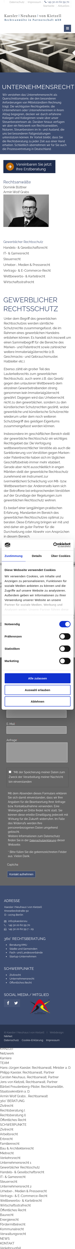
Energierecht (9, 1219)
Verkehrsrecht (10, 1158)
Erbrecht (6, 1139)
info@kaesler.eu (17, 921)
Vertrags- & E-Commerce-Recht (27, 270)
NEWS (5, 1238)
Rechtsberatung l (12, 1110)
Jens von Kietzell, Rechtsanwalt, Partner (29, 1082)
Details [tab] (37, 556)
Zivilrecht (15, 974)
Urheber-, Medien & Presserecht (26, 265)
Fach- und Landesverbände (26, 952)
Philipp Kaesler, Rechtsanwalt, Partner (27, 1072)
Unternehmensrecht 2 (15, 1186)
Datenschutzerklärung (42, 840)
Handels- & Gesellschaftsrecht (25, 247)
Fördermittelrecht (12, 1224)
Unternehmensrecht (21, 978)
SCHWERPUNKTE (13, 1125)
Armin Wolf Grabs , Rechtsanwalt (24, 1096)
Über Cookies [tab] (60, 556)
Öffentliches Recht (20, 982)
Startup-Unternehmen (22, 956)
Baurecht (6, 1215)
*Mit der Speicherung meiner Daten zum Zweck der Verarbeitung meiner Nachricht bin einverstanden (37, 776)
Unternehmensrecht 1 (15, 1163)
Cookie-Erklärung (32, 1040)
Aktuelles (63, 6)
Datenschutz (16, 2)
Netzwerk (7, 1053)
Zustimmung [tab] (14, 556)
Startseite (48, 6)
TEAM (4, 1063)
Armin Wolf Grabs (16, 192)
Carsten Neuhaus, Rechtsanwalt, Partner (29, 1077)
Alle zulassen (37, 678)
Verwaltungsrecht (13, 1234)
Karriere (5, 1058)
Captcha (13, 864)
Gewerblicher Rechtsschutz (23, 242)
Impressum (34, 2)
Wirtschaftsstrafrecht (18, 282)
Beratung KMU (18, 944)
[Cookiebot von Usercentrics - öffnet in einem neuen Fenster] (53, 544)
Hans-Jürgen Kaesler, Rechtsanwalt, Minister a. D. (35, 1068)
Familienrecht (9, 1144)
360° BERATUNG (12, 1101)
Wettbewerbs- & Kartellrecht (24, 276)
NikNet (8, 1036)
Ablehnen (37, 701)
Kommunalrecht (12, 1229)
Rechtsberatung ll (13, 1115)
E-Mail (11, 724)
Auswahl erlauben (37, 689)
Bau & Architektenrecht (17, 1148)
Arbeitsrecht (9, 1134)
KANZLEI (6, 1049)
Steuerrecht (12, 259)
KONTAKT (7, 1243)
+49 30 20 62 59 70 (58, 1)
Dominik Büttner (15, 187)
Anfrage (12, 740)
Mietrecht (7, 1153)
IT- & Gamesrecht (16, 253)
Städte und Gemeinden (23, 948)
